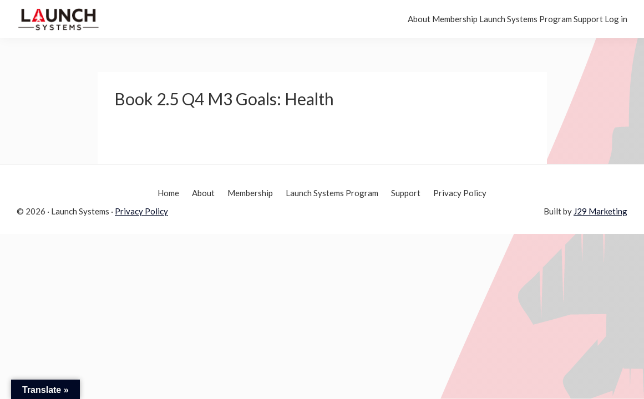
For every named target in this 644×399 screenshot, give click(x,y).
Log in (607, 19)
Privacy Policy (141, 211)
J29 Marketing (600, 211)
